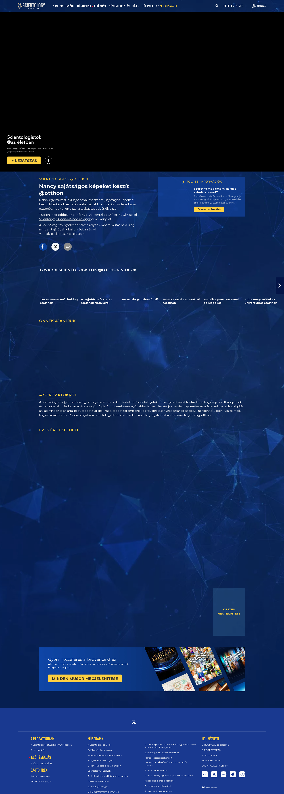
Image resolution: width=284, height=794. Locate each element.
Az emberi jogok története (158, 791)
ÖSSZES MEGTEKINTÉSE (229, 611)
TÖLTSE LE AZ (159, 6)
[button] (280, 285)
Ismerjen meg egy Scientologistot (105, 755)
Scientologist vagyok (98, 786)
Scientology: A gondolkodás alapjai (65, 219)
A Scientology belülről (99, 744)
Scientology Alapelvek (99, 770)
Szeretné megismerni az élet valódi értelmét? (215, 190)
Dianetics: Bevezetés (98, 781)
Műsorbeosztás (41, 763)
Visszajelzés (211, 787)
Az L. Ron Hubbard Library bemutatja (108, 776)
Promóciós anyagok (41, 781)
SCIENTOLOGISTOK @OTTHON (63, 179)
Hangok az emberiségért (100, 760)
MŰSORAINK (84, 6)
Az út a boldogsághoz (156, 770)
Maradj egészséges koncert (158, 757)
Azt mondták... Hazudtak (158, 786)
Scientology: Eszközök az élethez (162, 752)
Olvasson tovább (209, 209)
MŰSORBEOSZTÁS (119, 6)
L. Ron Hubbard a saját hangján (104, 765)
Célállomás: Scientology (100, 750)
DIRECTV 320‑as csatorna (215, 744)
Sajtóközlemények (40, 776)
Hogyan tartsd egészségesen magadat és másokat (166, 764)
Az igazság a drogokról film (159, 780)
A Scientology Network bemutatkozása (51, 744)
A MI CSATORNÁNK (64, 6)
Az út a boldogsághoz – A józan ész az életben (169, 775)
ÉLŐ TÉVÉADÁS (41, 757)
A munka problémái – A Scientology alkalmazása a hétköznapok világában (170, 746)
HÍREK (136, 6)
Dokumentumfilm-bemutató (103, 791)
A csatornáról (38, 750)
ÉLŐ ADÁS (100, 6)
